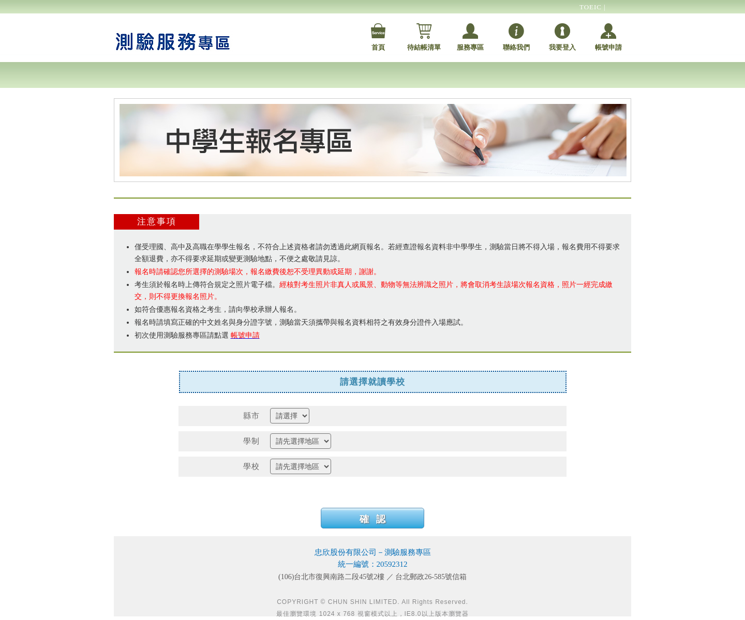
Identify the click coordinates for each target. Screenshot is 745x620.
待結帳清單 (424, 47)
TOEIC (591, 7)
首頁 (378, 47)
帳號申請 (608, 47)
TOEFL (591, 21)
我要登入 (562, 47)
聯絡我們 (516, 47)
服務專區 (470, 47)
